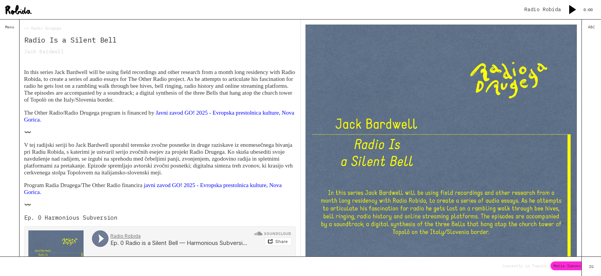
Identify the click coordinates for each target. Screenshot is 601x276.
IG (591, 266)
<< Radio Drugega (42, 28)
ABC (591, 27)
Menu (9, 27)
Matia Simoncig (573, 265)
